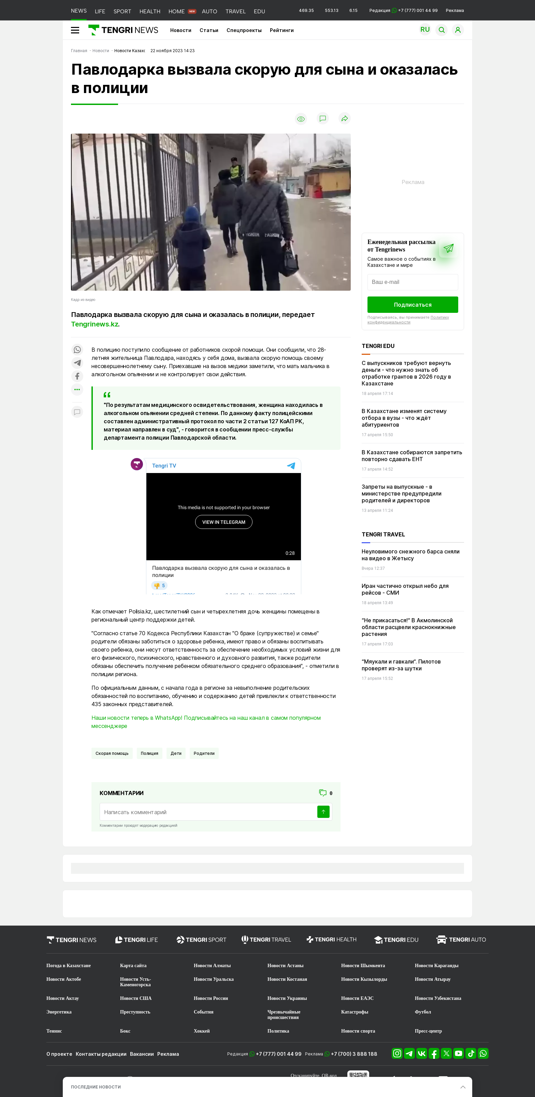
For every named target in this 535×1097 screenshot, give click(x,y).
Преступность (135, 1012)
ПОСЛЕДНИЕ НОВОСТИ (96, 1087)
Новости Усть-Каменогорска (135, 982)
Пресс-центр (428, 1031)
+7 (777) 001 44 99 (279, 1054)
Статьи (209, 30)
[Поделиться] (344, 118)
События (204, 1012)
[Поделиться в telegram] (77, 363)
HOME (177, 11)
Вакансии (142, 1054)
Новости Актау (62, 998)
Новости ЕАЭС (357, 998)
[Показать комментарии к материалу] (77, 412)
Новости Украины (287, 998)
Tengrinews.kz (94, 324)
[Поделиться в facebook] (77, 376)
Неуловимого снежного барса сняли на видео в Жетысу (411, 555)
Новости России (211, 998)
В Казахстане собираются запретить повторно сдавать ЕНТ (412, 455)
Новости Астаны (286, 965)
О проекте (59, 1054)
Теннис (54, 1031)
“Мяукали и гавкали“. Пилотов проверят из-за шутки (401, 665)
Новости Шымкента (363, 965)
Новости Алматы (212, 965)
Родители (204, 753)
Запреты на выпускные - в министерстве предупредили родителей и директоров (402, 493)
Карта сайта (133, 965)
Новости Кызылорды (364, 979)
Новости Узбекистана (438, 998)
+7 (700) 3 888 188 (354, 1054)
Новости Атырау (433, 979)
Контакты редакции (101, 1054)
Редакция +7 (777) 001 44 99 (404, 10)
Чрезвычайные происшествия (284, 1014)
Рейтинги (282, 30)
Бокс (125, 1031)
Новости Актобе (63, 979)
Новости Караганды (437, 965)
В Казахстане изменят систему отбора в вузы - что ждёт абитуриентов (404, 418)
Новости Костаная (287, 979)
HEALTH (150, 11)
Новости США (135, 998)
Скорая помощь (112, 753)
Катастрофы (354, 1012)
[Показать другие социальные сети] (77, 390)
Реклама (455, 10)
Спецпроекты (244, 30)
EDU (259, 11)
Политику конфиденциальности (408, 319)
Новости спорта (358, 1031)
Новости (180, 30)
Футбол (423, 1012)
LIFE (100, 11)
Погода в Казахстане (68, 965)
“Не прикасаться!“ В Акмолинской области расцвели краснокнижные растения (409, 627)
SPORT (122, 11)
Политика (278, 1031)
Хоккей (202, 1031)
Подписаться (413, 304)
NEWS (79, 10)
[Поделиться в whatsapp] (77, 350)
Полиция (149, 753)
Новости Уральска (214, 979)
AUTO (209, 11)
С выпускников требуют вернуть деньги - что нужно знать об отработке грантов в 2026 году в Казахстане (406, 373)
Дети (176, 753)
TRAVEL (236, 11)
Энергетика (59, 1012)
